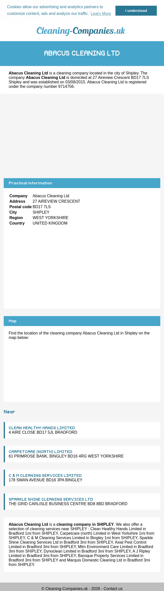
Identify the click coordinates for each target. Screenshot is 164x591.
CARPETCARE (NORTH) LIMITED (40, 452)
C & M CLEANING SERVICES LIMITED (45, 475)
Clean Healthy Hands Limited (116, 528)
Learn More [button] (101, 13)
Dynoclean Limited (60, 551)
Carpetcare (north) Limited (83, 533)
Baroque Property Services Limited (108, 555)
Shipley (132, 73)
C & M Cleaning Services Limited (56, 537)
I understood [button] (136, 11)
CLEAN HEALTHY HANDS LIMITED (42, 428)
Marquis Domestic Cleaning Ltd (94, 560)
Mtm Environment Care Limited (105, 546)
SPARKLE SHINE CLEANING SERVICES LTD (51, 499)
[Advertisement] (82, 135)
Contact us (113, 588)
